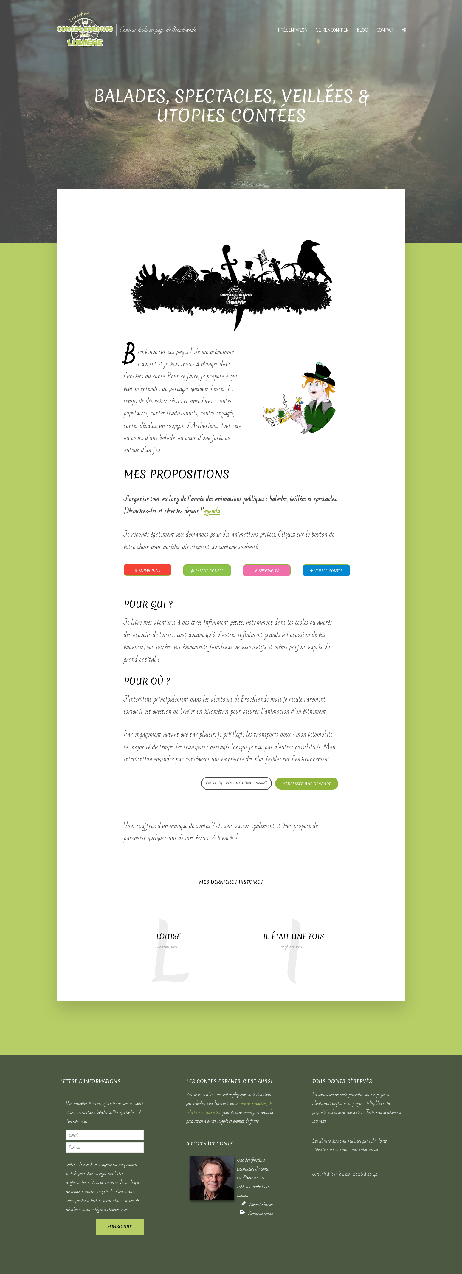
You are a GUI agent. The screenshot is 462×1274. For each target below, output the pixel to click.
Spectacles (266, 571)
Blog (362, 30)
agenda (212, 511)
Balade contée (207, 571)
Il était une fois (293, 936)
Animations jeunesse (148, 572)
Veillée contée (326, 571)
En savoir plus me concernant (236, 783)
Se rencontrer (332, 30)
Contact (385, 30)
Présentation (293, 30)
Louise (168, 936)
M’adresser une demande (306, 783)
